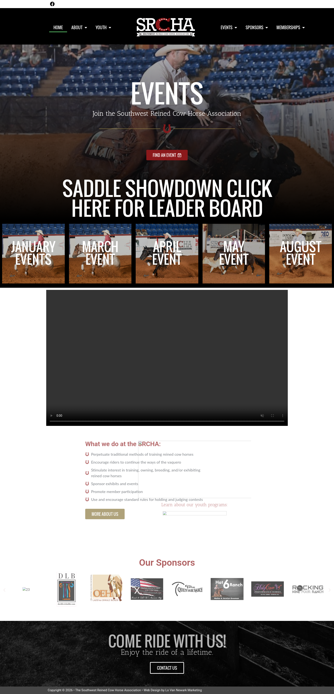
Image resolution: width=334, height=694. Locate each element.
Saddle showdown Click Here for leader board (167, 198)
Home (58, 27)
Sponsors (257, 27)
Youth (103, 27)
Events (229, 27)
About (79, 27)
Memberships (290, 27)
